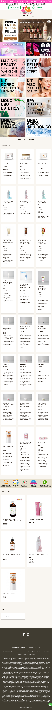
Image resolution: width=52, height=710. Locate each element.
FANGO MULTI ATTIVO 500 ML (42, 164)
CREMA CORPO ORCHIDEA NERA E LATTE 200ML (8, 404)
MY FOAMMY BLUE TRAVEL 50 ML (8, 201)
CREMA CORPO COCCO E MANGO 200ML (42, 404)
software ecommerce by (26, 707)
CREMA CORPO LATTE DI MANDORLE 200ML (25, 404)
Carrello (23, 15)
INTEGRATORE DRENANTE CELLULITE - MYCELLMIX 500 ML (12, 519)
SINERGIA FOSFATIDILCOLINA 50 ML (12, 555)
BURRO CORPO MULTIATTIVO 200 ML (25, 165)
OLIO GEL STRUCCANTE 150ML (7, 328)
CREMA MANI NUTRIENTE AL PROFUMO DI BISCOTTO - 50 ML (43, 241)
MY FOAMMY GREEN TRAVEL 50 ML (43, 202)
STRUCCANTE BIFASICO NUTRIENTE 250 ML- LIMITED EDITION (25, 287)
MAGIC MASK (41, 442)
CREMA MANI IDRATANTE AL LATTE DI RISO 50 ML (8, 241)
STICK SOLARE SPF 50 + (8, 446)
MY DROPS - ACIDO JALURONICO (25, 327)
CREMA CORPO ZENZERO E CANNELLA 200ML (43, 366)
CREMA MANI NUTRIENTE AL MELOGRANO (42, 288)
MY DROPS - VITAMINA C (6, 365)
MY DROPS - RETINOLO (23, 365)
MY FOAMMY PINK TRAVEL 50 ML (25, 201)
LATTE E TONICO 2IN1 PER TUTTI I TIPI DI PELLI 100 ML (8, 283)
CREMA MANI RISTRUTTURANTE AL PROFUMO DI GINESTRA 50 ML (25, 241)
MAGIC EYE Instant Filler (36, 519)
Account (33, 15)
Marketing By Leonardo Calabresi (32, 702)
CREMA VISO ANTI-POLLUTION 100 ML (25, 443)
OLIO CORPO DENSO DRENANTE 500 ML (8, 165)
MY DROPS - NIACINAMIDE (42, 327)
